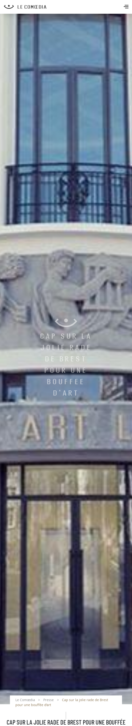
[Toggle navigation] (126, 7)
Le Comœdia (25, 700)
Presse (48, 700)
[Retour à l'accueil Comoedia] (68, 7)
